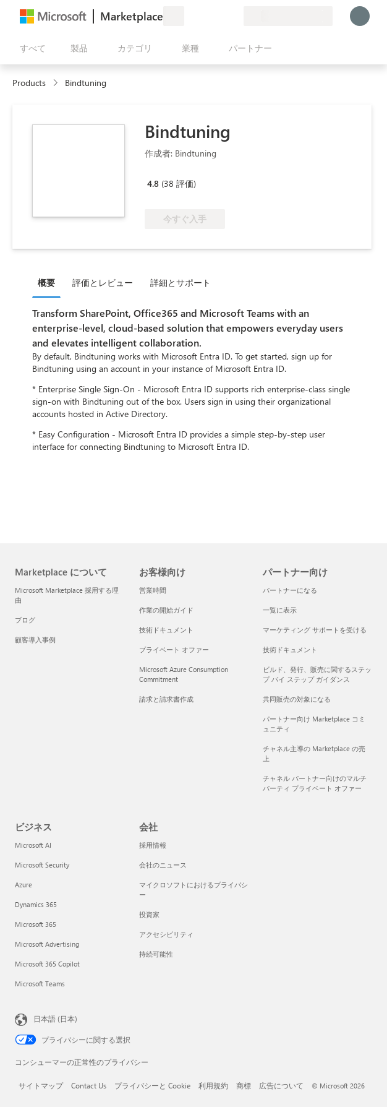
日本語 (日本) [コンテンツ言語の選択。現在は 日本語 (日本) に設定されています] (55, 1018)
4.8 (153, 183)
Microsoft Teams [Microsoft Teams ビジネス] (40, 983)
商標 (243, 1085)
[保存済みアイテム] (219, 16)
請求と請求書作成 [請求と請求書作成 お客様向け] (166, 699)
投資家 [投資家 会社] (149, 914)
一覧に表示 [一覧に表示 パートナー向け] (280, 609)
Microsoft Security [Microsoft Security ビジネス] (42, 864)
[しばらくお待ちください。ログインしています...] (359, 16)
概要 (46, 282)
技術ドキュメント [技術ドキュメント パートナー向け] (290, 649)
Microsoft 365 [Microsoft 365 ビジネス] (35, 924)
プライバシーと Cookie (152, 1085)
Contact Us (88, 1085)
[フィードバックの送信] (189, 16)
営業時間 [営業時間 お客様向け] (152, 590)
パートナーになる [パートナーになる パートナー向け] (290, 590)
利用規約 (213, 1085)
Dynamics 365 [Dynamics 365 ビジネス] (36, 904)
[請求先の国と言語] (288, 16)
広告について (281, 1085)
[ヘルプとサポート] (204, 16)
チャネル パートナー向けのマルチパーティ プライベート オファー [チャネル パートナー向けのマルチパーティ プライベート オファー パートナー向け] (315, 783)
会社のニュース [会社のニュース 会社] (163, 864)
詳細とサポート (180, 282)
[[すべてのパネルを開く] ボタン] (30, 48)
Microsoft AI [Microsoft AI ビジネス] (33, 845)
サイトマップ (41, 1085)
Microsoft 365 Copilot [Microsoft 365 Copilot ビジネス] (47, 963)
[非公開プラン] (234, 16)
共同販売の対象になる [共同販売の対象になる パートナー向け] (297, 699)
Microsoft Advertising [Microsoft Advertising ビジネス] (47, 944)
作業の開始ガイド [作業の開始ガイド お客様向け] (166, 609)
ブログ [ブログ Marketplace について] (25, 619)
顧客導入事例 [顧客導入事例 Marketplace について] (35, 639)
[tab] (49, 282)
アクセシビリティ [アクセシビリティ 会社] (166, 934)
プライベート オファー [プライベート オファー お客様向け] (174, 649)
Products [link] (29, 82)
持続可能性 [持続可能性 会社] (156, 953)
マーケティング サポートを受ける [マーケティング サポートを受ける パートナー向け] (315, 629)
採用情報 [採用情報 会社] (152, 845)
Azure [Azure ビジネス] (23, 884)
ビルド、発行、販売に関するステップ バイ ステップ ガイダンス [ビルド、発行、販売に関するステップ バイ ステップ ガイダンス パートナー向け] (317, 674)
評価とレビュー (102, 282)
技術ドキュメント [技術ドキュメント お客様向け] (166, 629)
